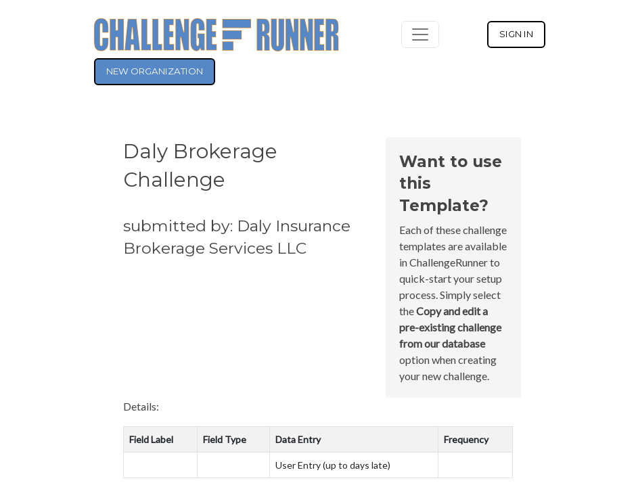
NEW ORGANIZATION (154, 71)
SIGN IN (516, 33)
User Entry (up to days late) (332, 465)
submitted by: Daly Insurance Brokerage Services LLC (236, 237)
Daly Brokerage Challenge (200, 165)
